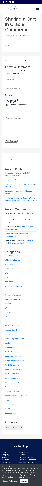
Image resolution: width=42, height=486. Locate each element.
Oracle (7, 343)
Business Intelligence (13, 295)
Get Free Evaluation (26, 457)
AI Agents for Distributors (14, 180)
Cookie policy (16, 474)
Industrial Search (11, 330)
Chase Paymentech (12, 299)
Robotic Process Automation (16, 395)
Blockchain (9, 282)
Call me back (7, 462)
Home (4, 452)
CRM (7, 308)
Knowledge (23, 452)
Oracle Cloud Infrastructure (15, 356)
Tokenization (9, 404)
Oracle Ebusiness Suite (13, 369)
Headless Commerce (13, 325)
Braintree (8, 290)
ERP (6, 321)
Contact (22, 455)
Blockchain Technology (14, 286)
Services (5, 457)
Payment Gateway (12, 382)
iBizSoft (15, 35)
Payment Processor (12, 387)
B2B (6, 277)
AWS (6, 273)
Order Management (12, 378)
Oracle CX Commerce (13, 365)
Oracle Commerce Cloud (14, 360)
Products (5, 460)
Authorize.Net (10, 264)
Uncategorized (25, 35)
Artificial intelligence (12, 260)
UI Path (7, 409)
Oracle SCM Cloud (12, 374)
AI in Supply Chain (11, 255)
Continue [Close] (24, 481)
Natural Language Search (14, 339)
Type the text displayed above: (18, 104)
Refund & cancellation (27, 462)
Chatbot (8, 304)
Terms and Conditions (27, 460)
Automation (9, 269)
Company (5, 455)
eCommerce (9, 317)
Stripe (7, 400)
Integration (9, 334)
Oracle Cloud (10, 352)
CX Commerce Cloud (13, 312)
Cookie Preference (10, 481)
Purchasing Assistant (13, 391)
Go (34, 159)
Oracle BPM (9, 347)
